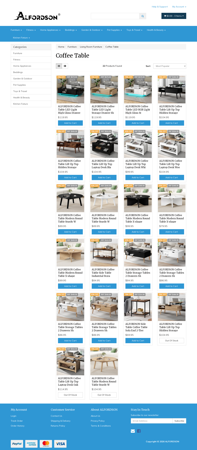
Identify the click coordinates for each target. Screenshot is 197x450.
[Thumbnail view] (59, 66)
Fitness (31, 30)
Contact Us (56, 416)
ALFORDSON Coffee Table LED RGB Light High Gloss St (137, 109)
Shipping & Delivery (60, 420)
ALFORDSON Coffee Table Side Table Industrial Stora (103, 272)
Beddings (71, 30)
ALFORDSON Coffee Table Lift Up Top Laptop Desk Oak (69, 381)
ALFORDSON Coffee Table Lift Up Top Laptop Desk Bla (103, 164)
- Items (174, 16)
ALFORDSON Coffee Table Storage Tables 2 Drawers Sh (137, 272)
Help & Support (160, 6)
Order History (17, 425)
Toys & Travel (134, 30)
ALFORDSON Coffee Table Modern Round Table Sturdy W (70, 218)
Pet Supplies (114, 30)
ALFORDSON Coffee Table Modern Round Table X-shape (137, 218)
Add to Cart (70, 123)
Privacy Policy (98, 420)
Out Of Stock (171, 340)
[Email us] (133, 430)
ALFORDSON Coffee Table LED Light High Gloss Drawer (69, 109)
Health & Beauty (156, 30)
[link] (139, 430)
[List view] (65, 66)
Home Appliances (50, 30)
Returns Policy (58, 425)
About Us (95, 416)
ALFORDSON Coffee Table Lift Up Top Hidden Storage (170, 109)
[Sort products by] (169, 66)
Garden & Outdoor (92, 30)
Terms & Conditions (101, 425)
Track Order (17, 420)
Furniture (16, 30)
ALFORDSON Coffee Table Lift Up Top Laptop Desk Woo (170, 164)
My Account (179, 6)
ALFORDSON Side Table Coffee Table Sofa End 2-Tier (136, 327)
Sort (148, 66)
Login (13, 416)
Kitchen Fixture (21, 37)
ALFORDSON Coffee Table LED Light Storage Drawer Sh (103, 109)
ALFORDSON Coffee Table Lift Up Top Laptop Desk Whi (136, 164)
